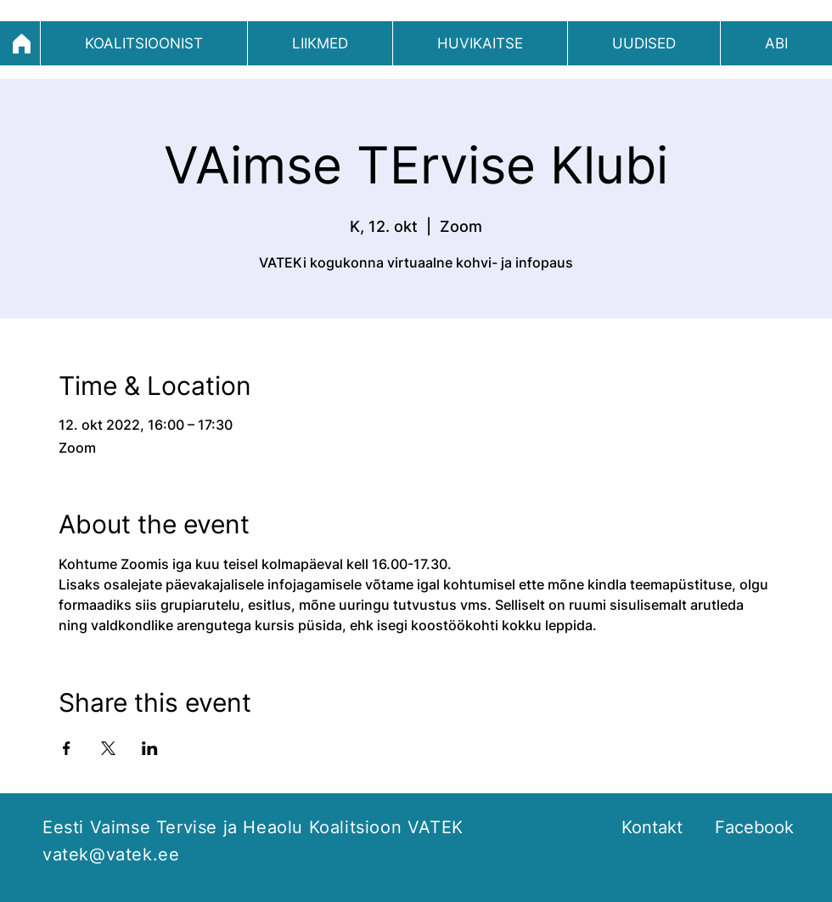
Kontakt (652, 827)
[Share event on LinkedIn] (150, 748)
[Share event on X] (108, 748)
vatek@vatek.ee (110, 854)
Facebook (754, 827)
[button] (144, 43)
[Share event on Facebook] (67, 748)
